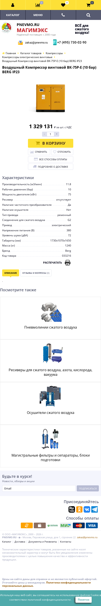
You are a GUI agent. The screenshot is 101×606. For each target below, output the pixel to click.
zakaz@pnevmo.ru (36, 42)
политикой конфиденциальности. (49, 599)
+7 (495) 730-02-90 (71, 42)
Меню (38, 15)
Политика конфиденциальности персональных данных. (46, 584)
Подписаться (88, 488)
